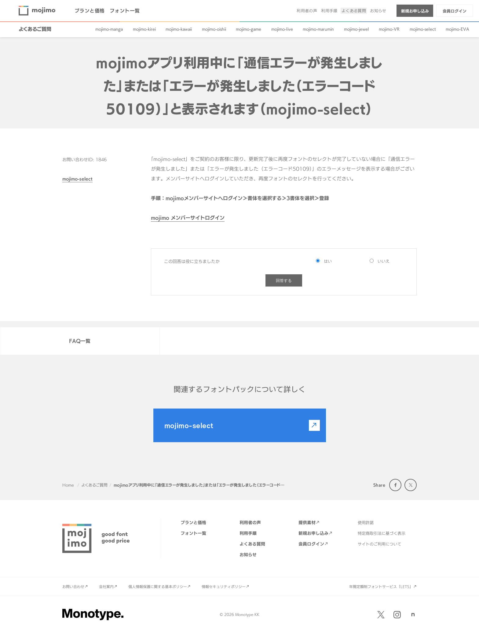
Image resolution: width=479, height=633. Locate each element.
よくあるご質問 (35, 29)
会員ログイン (454, 11)
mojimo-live (282, 29)
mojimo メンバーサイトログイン (188, 217)
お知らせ (378, 11)
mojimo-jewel (356, 29)
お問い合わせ (73, 586)
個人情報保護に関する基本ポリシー (157, 586)
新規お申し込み (415, 11)
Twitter (410, 485)
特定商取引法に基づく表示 (381, 533)
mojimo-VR (389, 29)
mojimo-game (248, 29)
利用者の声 (307, 11)
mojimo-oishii (214, 29)
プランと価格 (90, 10)
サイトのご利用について (379, 544)
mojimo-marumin (318, 29)
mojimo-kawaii (179, 29)
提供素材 (307, 522)
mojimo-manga (109, 29)
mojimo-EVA (457, 29)
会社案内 (106, 586)
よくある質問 (354, 11)
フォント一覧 (125, 10)
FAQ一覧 (79, 341)
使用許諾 (366, 523)
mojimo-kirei (144, 29)
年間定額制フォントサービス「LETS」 (381, 586)
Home (68, 485)
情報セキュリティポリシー (224, 586)
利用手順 (329, 11)
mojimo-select (423, 29)
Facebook (395, 485)
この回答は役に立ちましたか (192, 261)
